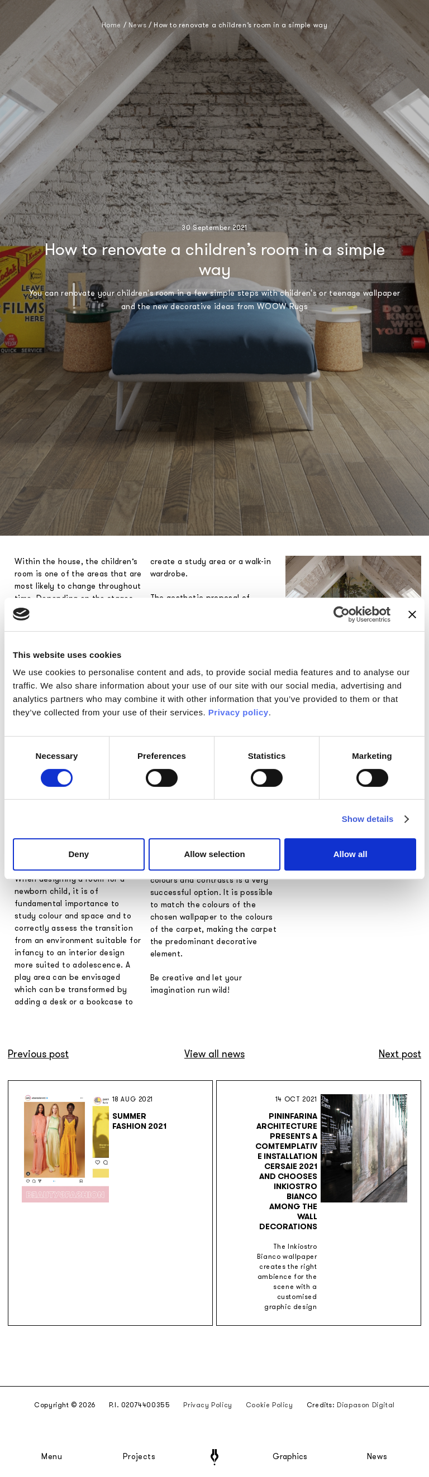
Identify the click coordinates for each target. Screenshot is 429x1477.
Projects (139, 1457)
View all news (214, 1054)
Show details (368, 819)
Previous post (38, 1054)
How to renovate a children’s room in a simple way (240, 25)
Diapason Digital (366, 1405)
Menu (52, 1457)
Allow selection (214, 854)
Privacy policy (238, 712)
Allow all (350, 854)
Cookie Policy (269, 1405)
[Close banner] (412, 614)
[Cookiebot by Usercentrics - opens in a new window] (341, 614)
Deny (78, 854)
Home (111, 25)
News (377, 1457)
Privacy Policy (207, 1405)
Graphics (290, 1457)
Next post (400, 1054)
